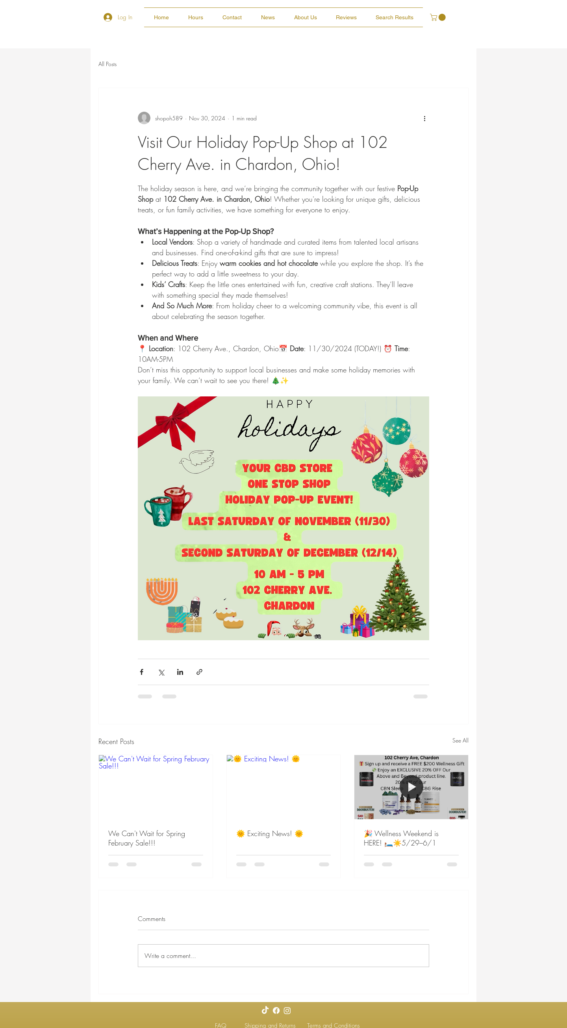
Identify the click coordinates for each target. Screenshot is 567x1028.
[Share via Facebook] (141, 672)
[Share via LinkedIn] (180, 672)
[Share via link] (199, 672)
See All (460, 740)
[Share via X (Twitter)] (161, 672)
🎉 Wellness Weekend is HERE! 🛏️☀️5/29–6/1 (401, 838)
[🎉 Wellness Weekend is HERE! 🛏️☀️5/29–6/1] (411, 787)
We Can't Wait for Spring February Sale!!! (146, 838)
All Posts (107, 64)
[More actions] (424, 118)
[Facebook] (276, 1010)
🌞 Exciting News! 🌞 (269, 833)
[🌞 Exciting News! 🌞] (284, 787)
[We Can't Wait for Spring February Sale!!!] (156, 787)
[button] (438, 17)
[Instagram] (287, 1010)
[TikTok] (265, 1010)
